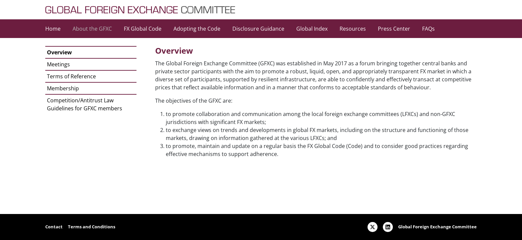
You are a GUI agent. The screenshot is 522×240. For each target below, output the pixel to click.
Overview (59, 52)
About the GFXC (92, 28)
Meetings (58, 64)
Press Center (394, 28)
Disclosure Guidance (258, 28)
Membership (63, 88)
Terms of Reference (71, 76)
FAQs (428, 28)
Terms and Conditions (91, 227)
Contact (54, 227)
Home (53, 28)
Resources (353, 28)
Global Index (312, 28)
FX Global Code (142, 28)
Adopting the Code (196, 28)
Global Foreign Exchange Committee (437, 227)
